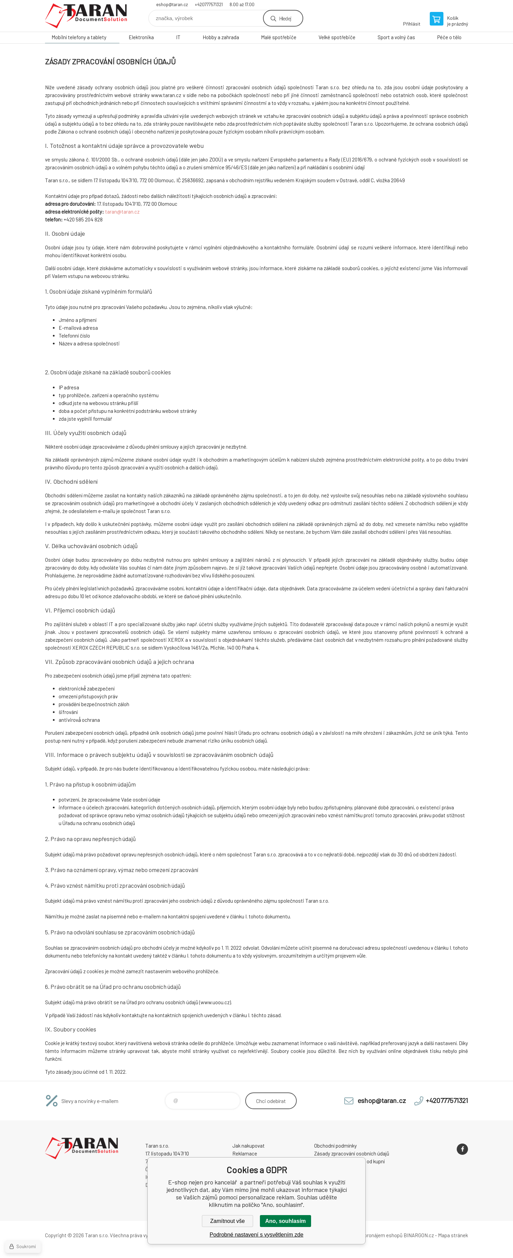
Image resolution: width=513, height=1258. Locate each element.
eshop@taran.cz (172, 4)
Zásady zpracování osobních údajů (351, 1153)
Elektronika (141, 37)
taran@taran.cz (122, 211)
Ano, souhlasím (285, 1221)
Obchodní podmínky (335, 1146)
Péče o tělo (449, 37)
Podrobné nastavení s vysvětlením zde (257, 1235)
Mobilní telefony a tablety (79, 37)
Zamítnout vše (227, 1221)
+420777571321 (209, 4)
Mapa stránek (453, 1235)
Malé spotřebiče (278, 37)
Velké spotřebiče (337, 37)
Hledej (285, 18)
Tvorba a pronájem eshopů (373, 1235)
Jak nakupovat (248, 1146)
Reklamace (244, 1153)
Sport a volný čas (396, 37)
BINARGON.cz (419, 1235)
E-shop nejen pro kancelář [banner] (86, 16)
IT (178, 37)
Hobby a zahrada (221, 37)
